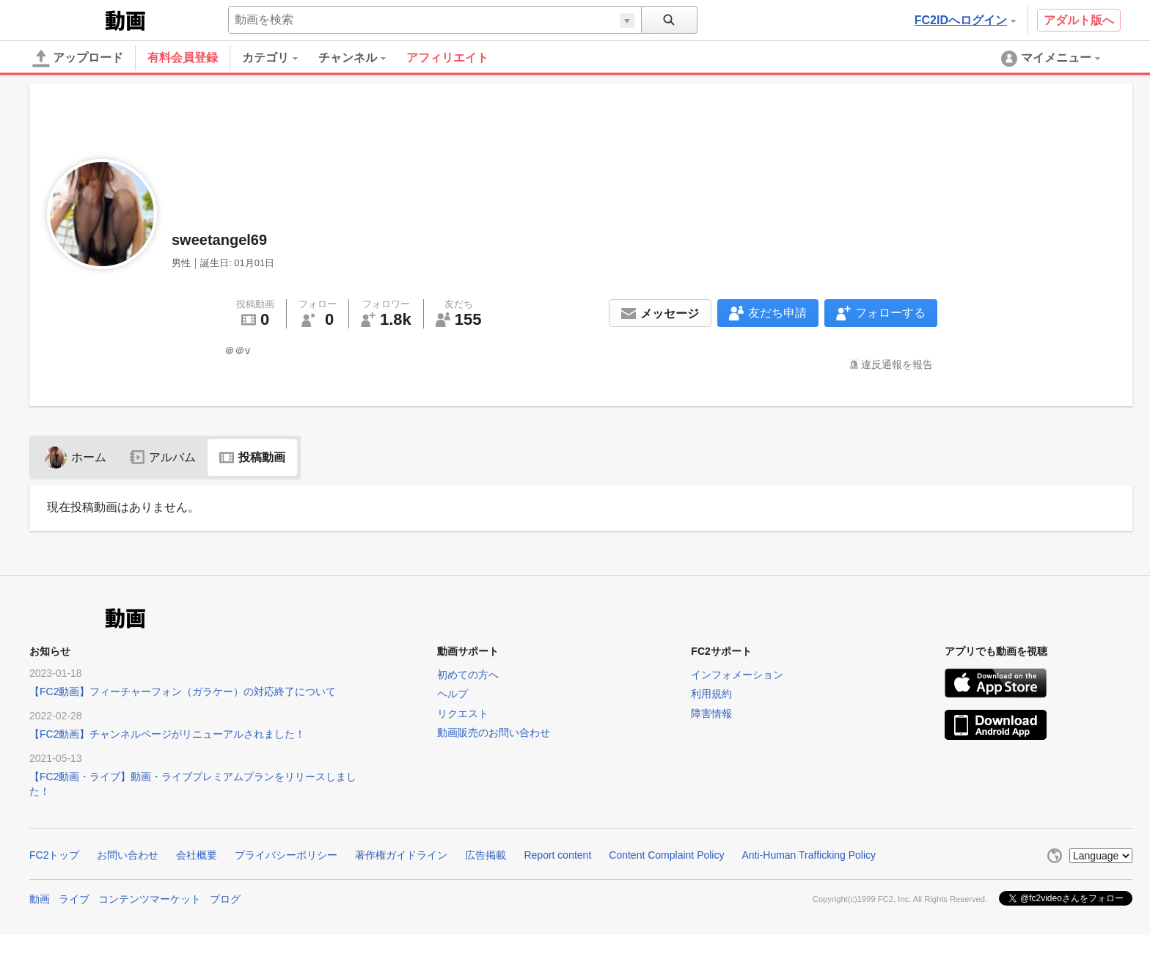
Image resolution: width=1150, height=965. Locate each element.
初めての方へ (468, 674)
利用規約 (711, 694)
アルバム (163, 457)
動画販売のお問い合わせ (493, 732)
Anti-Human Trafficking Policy (808, 855)
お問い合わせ (127, 855)
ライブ (74, 899)
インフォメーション (737, 674)
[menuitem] (280, 57)
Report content (557, 855)
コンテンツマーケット (149, 899)
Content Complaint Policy (666, 855)
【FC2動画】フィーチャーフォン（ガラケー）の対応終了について (182, 691)
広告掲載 (485, 855)
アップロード (77, 58)
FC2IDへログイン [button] (965, 20)
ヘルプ (452, 694)
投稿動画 (252, 457)
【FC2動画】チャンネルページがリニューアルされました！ (167, 734)
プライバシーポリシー (286, 855)
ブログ (225, 899)
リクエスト (462, 713)
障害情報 (711, 713)
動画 (39, 899)
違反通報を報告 (897, 364)
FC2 (65, 19)
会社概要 (196, 855)
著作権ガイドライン (401, 855)
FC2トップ (54, 855)
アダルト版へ (1079, 20)
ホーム (75, 457)
